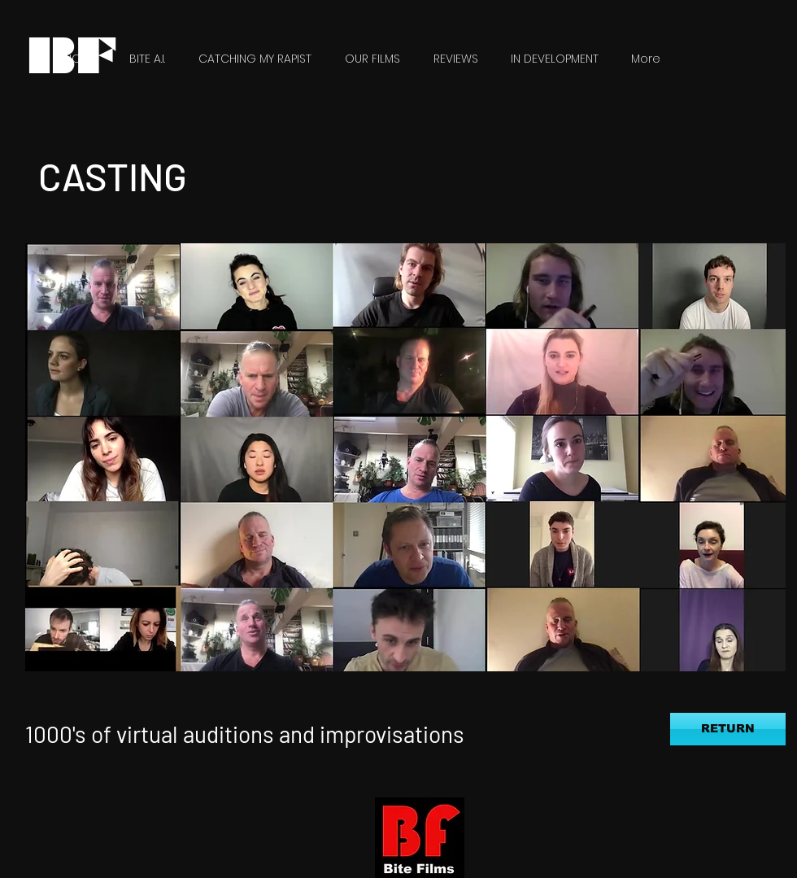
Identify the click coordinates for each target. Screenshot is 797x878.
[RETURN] (728, 729)
